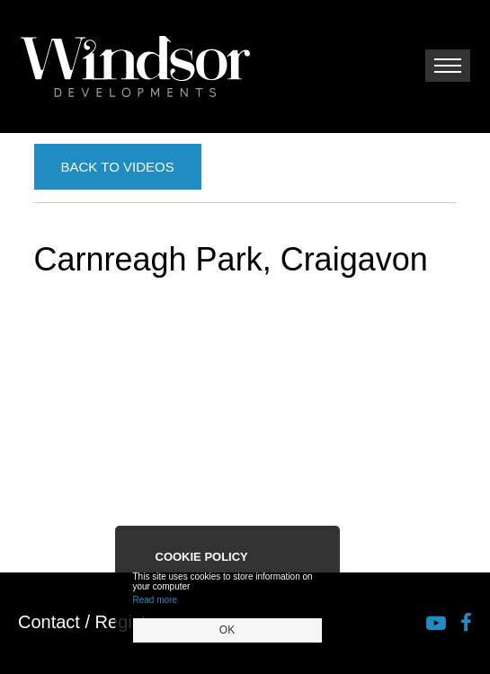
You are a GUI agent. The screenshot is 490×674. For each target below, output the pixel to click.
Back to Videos (117, 166)
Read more (155, 600)
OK (227, 630)
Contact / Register (90, 622)
